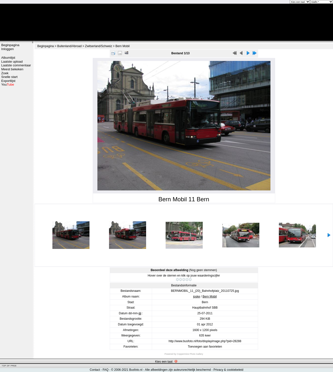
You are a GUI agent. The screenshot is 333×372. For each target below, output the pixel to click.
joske (196, 296)
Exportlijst (8, 81)
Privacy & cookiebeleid (228, 370)
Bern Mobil (122, 46)
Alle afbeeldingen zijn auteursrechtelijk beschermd (178, 370)
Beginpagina (10, 45)
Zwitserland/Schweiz (98, 46)
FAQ (106, 370)
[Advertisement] (16, 165)
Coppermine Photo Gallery (190, 354)
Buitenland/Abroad (69, 46)
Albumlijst (8, 57)
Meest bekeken (12, 69)
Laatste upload (12, 61)
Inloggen (7, 49)
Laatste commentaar (16, 65)
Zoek (4, 73)
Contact (95, 370)
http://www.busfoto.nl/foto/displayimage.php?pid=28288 (205, 341)
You (7, 84)
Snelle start (9, 77)
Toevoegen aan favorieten (205, 346)
